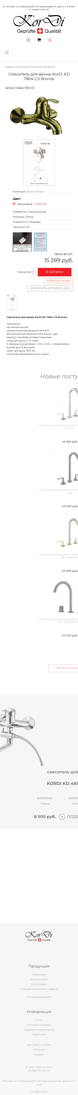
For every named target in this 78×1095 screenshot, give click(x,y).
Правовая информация (39, 1039)
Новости (39, 1056)
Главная (9, 66)
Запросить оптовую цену (50, 288)
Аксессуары (39, 993)
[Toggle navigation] (6, 52)
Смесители (22, 66)
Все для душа (39, 989)
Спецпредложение (39, 1000)
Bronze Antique (35, 191)
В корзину (54, 272)
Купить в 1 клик (58, 280)
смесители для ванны (42, 66)
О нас (39, 1029)
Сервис (39, 1061)
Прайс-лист (39, 1044)
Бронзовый (25, 204)
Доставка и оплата (39, 1051)
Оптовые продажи (39, 1034)
